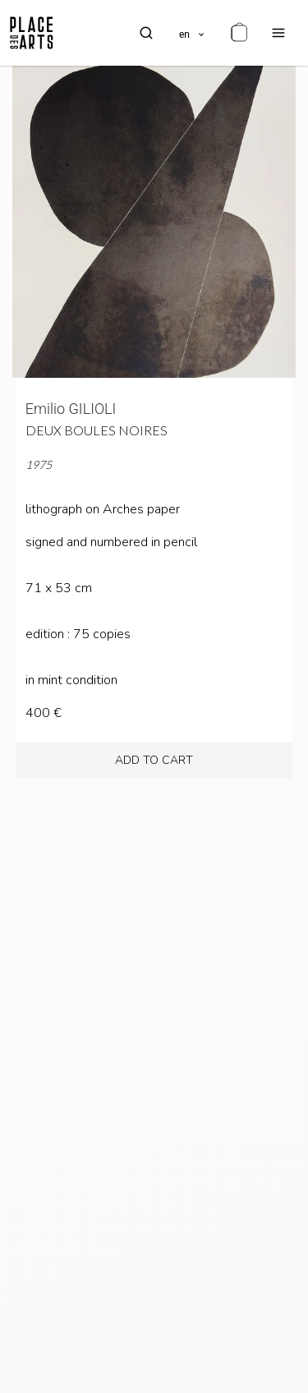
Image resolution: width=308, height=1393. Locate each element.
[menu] (278, 33)
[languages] (192, 33)
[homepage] (31, 32)
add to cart (154, 760)
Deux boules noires (96, 430)
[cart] (239, 32)
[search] (146, 33)
